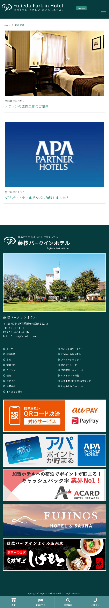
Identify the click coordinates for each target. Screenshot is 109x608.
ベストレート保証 (70, 375)
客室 (8, 359)
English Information (72, 386)
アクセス (10, 380)
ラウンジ (10, 370)
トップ (9, 348)
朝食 (8, 375)
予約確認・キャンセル (72, 370)
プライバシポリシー (71, 359)
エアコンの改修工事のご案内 (27, 106)
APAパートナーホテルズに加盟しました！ (37, 197)
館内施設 (10, 354)
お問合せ (10, 386)
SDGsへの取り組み (71, 354)
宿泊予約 (10, 365)
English (81, 7)
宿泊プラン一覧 (69, 365)
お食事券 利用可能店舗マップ (76, 380)
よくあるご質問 (14, 391)
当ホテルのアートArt (71, 348)
